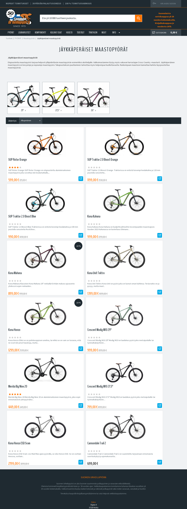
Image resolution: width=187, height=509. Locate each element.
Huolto (50, 477)
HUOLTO (69, 32)
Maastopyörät (29, 38)
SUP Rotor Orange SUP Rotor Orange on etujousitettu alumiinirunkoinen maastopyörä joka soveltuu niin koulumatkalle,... (25, 174)
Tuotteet (9, 38)
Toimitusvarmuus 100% (121, 487)
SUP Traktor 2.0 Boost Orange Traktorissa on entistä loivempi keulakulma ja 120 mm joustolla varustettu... (70, 172)
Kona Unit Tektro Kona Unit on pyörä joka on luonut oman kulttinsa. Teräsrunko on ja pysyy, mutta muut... (71, 231)
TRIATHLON (93, 32)
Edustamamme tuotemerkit (93, 412)
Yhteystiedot (53, 484)
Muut (104, 32)
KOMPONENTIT (40, 32)
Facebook (115, 477)
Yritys (50, 480)
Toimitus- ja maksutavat (121, 480)
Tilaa (155, 393)
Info (114, 32)
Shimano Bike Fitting (120, 491)
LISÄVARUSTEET (24, 32)
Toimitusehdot (117, 484)
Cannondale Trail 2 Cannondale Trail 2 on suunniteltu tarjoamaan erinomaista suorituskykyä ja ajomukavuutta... (157, 290)
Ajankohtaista (54, 491)
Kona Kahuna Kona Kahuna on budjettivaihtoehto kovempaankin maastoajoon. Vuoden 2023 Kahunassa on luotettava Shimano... (156, 174)
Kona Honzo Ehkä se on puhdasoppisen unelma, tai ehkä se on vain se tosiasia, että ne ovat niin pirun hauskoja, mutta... (115, 231)
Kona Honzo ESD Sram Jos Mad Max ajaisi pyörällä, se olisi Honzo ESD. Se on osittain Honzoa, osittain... (114, 290)
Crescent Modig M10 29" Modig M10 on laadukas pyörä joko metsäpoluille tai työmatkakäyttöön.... (156, 231)
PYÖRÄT (11, 32)
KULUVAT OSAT (56, 32)
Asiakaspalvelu (54, 487)
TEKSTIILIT (80, 32)
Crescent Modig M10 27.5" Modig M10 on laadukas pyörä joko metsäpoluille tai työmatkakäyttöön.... (69, 290)
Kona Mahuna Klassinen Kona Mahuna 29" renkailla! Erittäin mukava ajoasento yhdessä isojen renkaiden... (27, 231)
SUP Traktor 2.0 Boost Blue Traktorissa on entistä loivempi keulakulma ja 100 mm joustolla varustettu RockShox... (114, 172)
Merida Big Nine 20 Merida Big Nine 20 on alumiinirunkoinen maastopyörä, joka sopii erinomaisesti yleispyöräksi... (26, 290)
